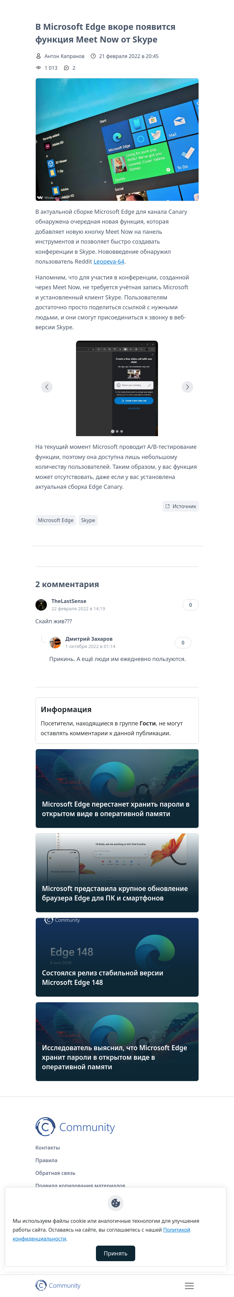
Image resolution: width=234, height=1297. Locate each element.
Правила (46, 1160)
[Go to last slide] (47, 387)
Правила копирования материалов (80, 1185)
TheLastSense (69, 601)
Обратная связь (55, 1172)
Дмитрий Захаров (89, 638)
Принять (116, 1253)
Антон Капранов (65, 56)
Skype (88, 520)
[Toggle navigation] (189, 1286)
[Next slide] (187, 387)
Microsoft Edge (56, 520)
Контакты (47, 1147)
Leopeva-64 (108, 261)
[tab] (112, 431)
